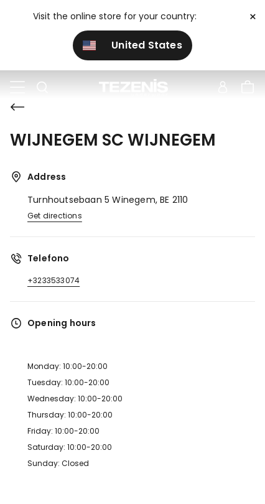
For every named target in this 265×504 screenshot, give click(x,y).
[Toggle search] (42, 87)
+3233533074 (53, 280)
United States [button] (132, 45)
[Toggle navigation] (17, 87)
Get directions (54, 215)
